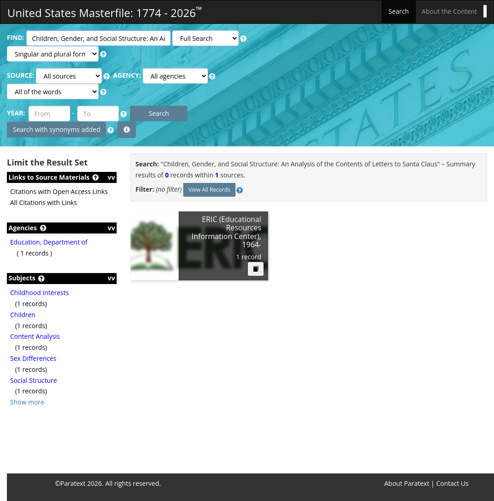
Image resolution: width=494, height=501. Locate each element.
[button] (243, 38)
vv (111, 177)
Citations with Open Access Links (59, 191)
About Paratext (406, 483)
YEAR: (16, 112)
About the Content (449, 11)
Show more (27, 402)
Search (398, 11)
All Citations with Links (43, 202)
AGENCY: (127, 75)
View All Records (209, 190)
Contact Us (452, 483)
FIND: (15, 37)
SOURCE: (20, 75)
